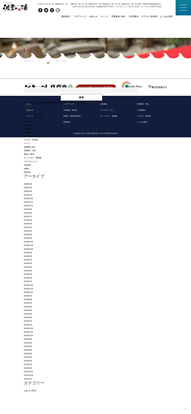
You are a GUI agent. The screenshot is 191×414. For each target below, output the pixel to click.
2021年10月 (29, 397)
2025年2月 (29, 256)
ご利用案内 (131, 16)
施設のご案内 (30, 175)
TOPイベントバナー (33, 136)
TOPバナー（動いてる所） (36, 139)
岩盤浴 (27, 190)
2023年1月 (29, 346)
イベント (101, 16)
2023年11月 (29, 310)
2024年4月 (29, 292)
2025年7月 (29, 238)
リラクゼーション (32, 183)
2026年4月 (29, 205)
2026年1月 (29, 216)
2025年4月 (29, 249)
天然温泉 (28, 186)
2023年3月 (29, 339)
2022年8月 (29, 364)
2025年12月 (29, 220)
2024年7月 (29, 281)
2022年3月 (29, 382)
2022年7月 (29, 368)
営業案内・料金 (31, 172)
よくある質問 (166, 16)
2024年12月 (29, 263)
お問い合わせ (30, 143)
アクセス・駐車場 (32, 161)
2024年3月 (29, 296)
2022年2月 (29, 386)
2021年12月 (29, 393)
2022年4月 (29, 379)
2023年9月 (29, 317)
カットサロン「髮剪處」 (35, 179)
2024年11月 (29, 267)
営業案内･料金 (115, 16)
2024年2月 (29, 299)
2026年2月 (29, 213)
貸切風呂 (28, 194)
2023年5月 (29, 332)
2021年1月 (29, 400)
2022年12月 (29, 350)
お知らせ (89, 16)
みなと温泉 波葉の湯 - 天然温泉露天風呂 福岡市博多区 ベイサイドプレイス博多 (62, 124)
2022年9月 (29, 360)
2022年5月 (29, 375)
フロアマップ (75, 16)
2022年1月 (29, 389)
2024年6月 (29, 285)
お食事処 (28, 150)
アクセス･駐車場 (148, 16)
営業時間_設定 (31, 168)
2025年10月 (29, 227)
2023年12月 (29, 306)
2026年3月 (29, 209)
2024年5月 (29, 288)
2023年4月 (29, 335)
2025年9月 (29, 231)
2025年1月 (29, 259)
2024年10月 (29, 270)
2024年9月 (29, 274)
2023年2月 (29, 342)
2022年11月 (29, 353)
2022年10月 (29, 357)
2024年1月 (29, 303)
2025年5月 (29, 245)
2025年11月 (29, 223)
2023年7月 (29, 324)
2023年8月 (29, 321)
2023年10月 (29, 314)
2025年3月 (29, 252)
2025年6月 (29, 241)
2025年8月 (29, 234)
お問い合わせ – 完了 (33, 147)
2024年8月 (29, 278)
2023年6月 (29, 328)
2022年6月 (29, 371)
